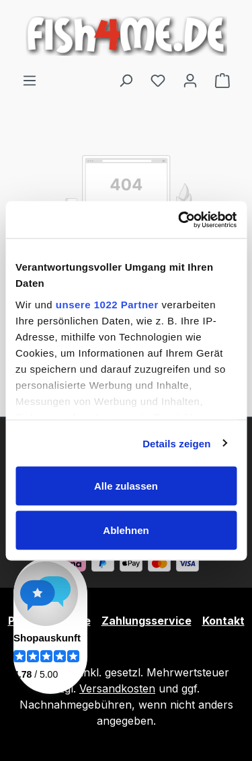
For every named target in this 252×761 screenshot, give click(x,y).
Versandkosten (117, 688)
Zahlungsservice (146, 620)
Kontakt (223, 620)
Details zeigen (176, 443)
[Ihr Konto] (190, 79)
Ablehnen (126, 529)
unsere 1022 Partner (107, 304)
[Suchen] (126, 79)
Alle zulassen (126, 486)
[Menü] (29, 79)
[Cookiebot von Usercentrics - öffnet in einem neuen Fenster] (179, 219)
